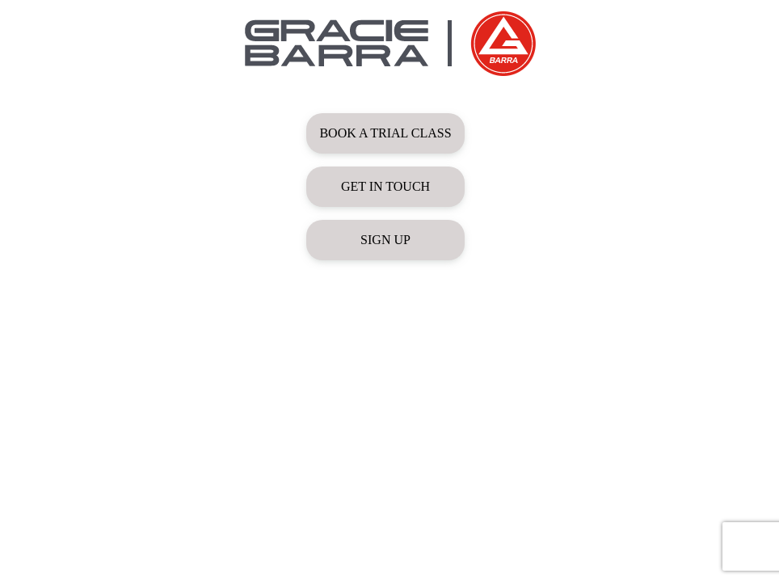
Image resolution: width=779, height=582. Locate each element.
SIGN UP (385, 240)
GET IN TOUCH (385, 186)
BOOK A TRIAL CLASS (385, 133)
